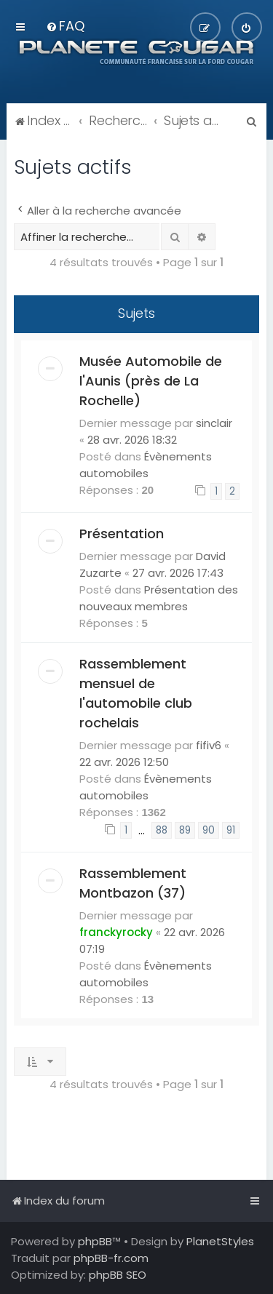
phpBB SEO (117, 1274)
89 (185, 830)
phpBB (95, 1241)
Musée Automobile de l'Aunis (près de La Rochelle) (150, 381)
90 (208, 830)
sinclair (214, 423)
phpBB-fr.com (111, 1258)
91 (230, 830)
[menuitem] (65, 25)
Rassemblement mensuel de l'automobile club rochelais (135, 693)
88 (161, 830)
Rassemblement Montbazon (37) (132, 883)
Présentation (121, 533)
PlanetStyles (220, 1241)
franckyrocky (116, 932)
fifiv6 (208, 745)
